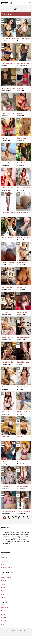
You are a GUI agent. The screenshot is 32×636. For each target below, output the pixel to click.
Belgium (3, 587)
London (3, 614)
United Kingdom (6, 577)
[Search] (25, 3)
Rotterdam (4, 607)
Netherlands (5, 581)
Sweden (3, 584)
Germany (4, 597)
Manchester (4, 617)
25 (23, 518)
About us (4, 557)
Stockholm (4, 611)
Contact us (4, 561)
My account (13, 633)
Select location (7, 14)
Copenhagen (5, 621)
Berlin (3, 624)
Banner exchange (6, 567)
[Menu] (30, 2)
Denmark (4, 591)
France (3, 594)
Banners (3, 564)
